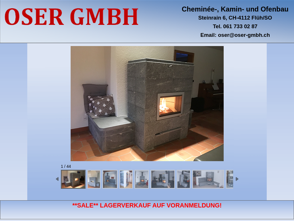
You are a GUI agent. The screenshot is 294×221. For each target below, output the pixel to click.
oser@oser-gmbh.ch (244, 35)
